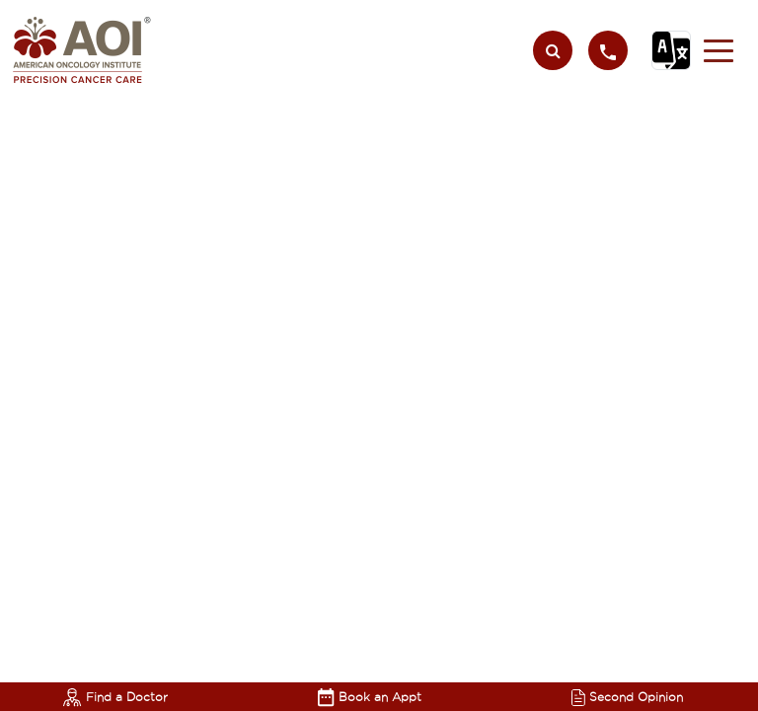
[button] (718, 50)
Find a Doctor (115, 696)
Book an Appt (369, 696)
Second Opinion (627, 696)
